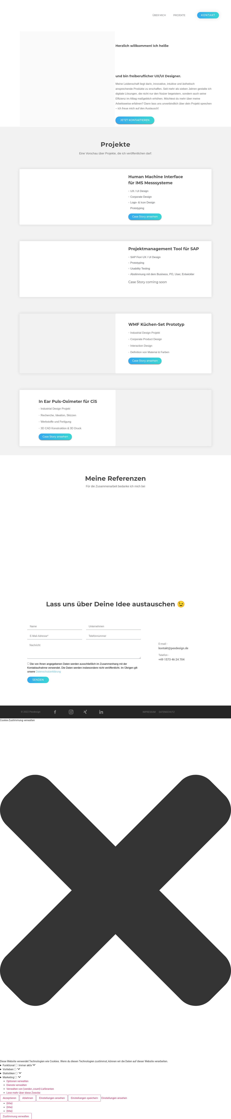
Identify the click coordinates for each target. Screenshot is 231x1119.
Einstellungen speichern (84, 1097)
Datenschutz (167, 711)
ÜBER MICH (159, 15)
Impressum (148, 711)
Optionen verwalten (17, 1080)
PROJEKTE (179, 15)
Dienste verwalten (16, 1084)
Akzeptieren (9, 1097)
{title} (9, 1102)
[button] (115, 890)
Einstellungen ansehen (52, 1097)
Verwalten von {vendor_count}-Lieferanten (30, 1088)
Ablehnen (27, 1097)
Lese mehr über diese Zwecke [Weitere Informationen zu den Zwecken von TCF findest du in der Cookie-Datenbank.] (23, 1091)
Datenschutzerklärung (48, 670)
